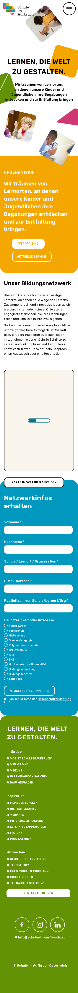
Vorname (12, 522)
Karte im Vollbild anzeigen (34, 482)
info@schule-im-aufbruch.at (41, 937)
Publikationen (20, 838)
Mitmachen (15, 852)
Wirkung (16, 770)
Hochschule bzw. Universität (27, 664)
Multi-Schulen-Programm (29, 871)
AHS (11, 654)
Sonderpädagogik (20, 640)
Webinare (17, 814)
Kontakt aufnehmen (38, 893)
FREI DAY (16, 833)
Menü (69, 8)
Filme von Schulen (23, 802)
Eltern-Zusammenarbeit (28, 826)
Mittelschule (17, 635)
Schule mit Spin (21, 877)
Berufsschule (18, 650)
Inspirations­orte (23, 808)
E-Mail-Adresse (18, 581)
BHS (11, 659)
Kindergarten (18, 625)
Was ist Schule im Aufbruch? (31, 758)
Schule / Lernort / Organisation (31, 561)
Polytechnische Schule (23, 645)
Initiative (14, 752)
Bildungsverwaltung (22, 669)
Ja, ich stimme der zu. (37, 700)
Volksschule (16, 630)
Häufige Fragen (21, 782)
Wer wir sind (28, 243)
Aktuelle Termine (32, 256)
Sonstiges (15, 678)
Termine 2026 (20, 865)
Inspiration (15, 796)
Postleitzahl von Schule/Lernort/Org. (36, 601)
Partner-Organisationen (29, 776)
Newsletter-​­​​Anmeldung (28, 859)
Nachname (14, 542)
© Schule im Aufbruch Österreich (40, 965)
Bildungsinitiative (20, 674)
